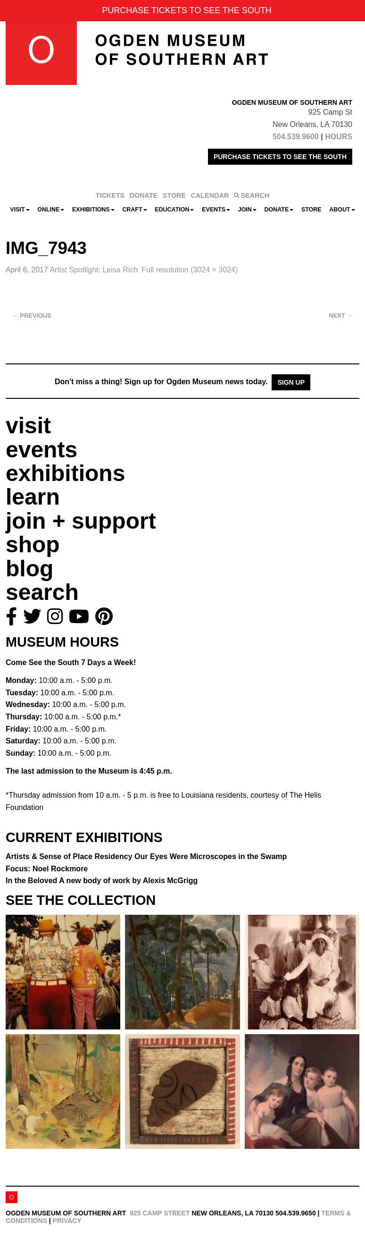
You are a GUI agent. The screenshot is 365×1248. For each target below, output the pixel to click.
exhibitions (65, 473)
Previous (31, 315)
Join (247, 209)
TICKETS (110, 195)
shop (33, 544)
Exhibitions (93, 209)
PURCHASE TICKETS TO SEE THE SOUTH (280, 156)
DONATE (144, 195)
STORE (174, 195)
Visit (19, 209)
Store (311, 209)
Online (50, 209)
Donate (278, 209)
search (42, 592)
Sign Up (291, 382)
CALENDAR (210, 195)
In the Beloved (102, 881)
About (342, 209)
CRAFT (134, 209)
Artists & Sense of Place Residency (146, 856)
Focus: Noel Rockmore (47, 869)
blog (29, 568)
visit (28, 425)
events (41, 449)
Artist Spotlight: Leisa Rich (94, 270)
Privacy (67, 1220)
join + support (81, 520)
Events (216, 209)
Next (341, 315)
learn (33, 496)
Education (174, 209)
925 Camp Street (160, 1213)
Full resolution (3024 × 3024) (189, 270)
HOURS (338, 137)
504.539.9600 (296, 137)
